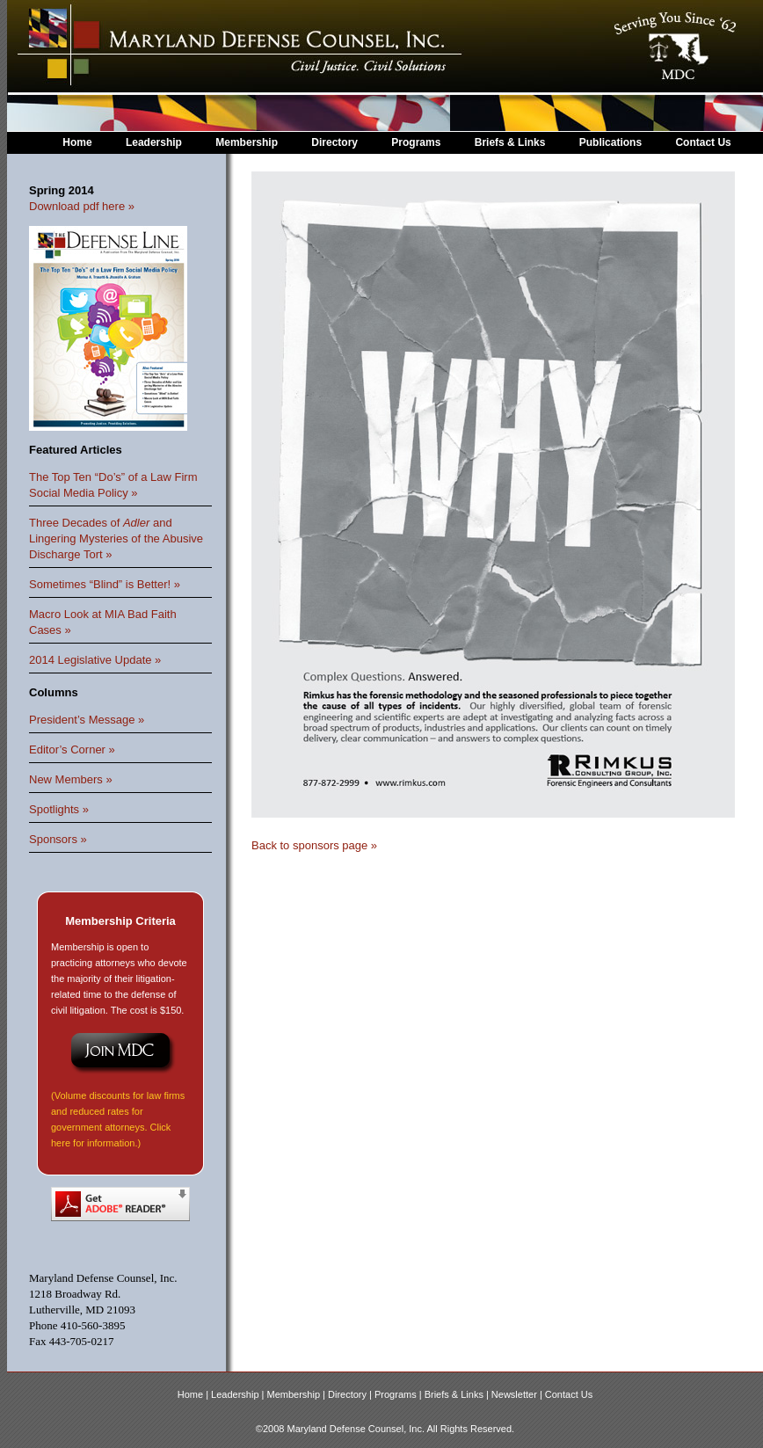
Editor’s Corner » (72, 749)
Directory (334, 142)
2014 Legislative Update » (95, 659)
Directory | (351, 1394)
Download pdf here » (81, 206)
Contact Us (702, 142)
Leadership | (238, 1394)
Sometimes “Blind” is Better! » (104, 584)
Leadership (154, 142)
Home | (194, 1394)
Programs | (399, 1394)
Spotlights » (59, 809)
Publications (610, 142)
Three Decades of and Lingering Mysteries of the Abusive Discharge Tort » (116, 538)
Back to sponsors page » (314, 845)
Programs (415, 142)
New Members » (71, 779)
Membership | (298, 1394)
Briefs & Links (512, 142)
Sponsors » (58, 839)
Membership (246, 142)
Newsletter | (518, 1394)
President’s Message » (86, 719)
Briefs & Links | (458, 1394)
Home (76, 142)
